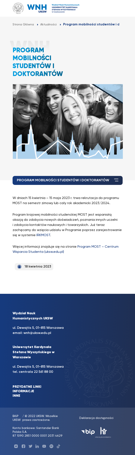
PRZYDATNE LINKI (27, 387)
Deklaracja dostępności (96, 418)
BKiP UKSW (17, 418)
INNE (16, 396)
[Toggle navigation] (115, 8)
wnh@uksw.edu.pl (37, 333)
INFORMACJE (23, 391)
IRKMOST (43, 235)
